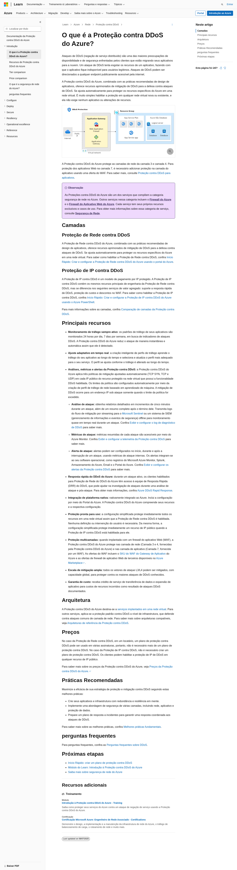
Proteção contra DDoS (107, 24)
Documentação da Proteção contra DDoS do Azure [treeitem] (21, 38)
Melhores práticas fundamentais (142, 726)
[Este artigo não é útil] (225, 68)
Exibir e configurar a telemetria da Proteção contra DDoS (131, 439)
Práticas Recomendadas (210, 48)
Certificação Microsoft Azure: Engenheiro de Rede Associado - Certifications (104, 819)
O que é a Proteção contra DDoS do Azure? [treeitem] (23, 54)
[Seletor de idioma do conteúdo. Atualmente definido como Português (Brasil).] (17, 864)
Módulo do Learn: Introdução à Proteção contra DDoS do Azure (105, 767)
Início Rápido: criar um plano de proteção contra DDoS (100, 762)
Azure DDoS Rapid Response (154, 490)
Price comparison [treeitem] (18, 78)
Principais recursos (207, 35)
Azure (77, 24)
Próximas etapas (205, 56)
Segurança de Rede (87, 213)
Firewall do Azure (160, 199)
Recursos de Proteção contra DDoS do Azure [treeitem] (24, 64)
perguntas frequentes (208, 52)
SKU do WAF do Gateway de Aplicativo (143, 553)
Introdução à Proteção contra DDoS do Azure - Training (92, 803)
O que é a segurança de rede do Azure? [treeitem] (24, 86)
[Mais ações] (172, 24)
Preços (201, 43)
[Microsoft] (6, 4)
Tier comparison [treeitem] (17, 72)
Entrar (230, 4)
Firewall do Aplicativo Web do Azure (91, 204)
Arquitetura (203, 39)
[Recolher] (40, 22)
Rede (87, 24)
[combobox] (22, 29)
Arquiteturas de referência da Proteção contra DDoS (97, 623)
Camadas (202, 30)
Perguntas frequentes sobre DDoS (127, 745)
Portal (200, 13)
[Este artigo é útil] (221, 68)
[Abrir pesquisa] (222, 4)
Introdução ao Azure (220, 13)
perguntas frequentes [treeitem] (20, 94)
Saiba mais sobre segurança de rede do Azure (95, 772)
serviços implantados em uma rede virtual (142, 609)
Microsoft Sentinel (132, 413)
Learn (65, 24)
